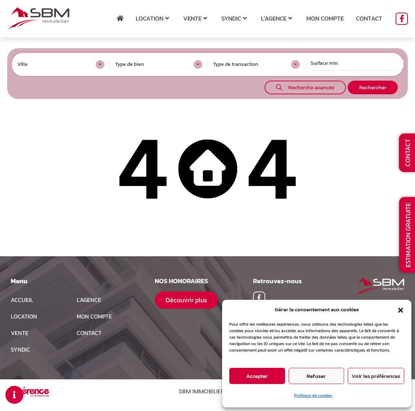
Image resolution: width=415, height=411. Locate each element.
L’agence (277, 18)
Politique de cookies (313, 395)
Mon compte (325, 18)
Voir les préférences (376, 376)
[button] (400, 309)
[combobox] (61, 64)
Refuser (316, 376)
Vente (196, 18)
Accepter (257, 376)
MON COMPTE (94, 316)
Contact (369, 18)
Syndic (235, 18)
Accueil (22, 299)
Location (153, 18)
